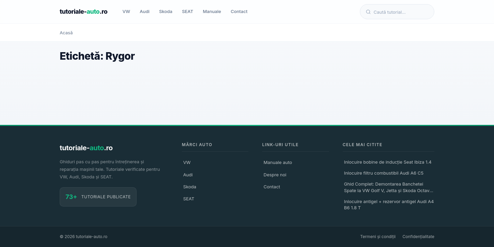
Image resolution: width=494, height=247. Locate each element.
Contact (239, 11)
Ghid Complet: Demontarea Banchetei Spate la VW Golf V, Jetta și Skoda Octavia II (388, 188)
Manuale (212, 11)
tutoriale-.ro (83, 11)
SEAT (187, 11)
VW (126, 11)
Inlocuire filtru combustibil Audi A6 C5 (384, 173)
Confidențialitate (418, 236)
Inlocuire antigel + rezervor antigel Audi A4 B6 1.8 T (389, 204)
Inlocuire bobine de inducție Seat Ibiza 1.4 (388, 162)
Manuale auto (277, 162)
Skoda (166, 11)
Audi (144, 11)
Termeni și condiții (378, 236)
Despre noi (274, 174)
